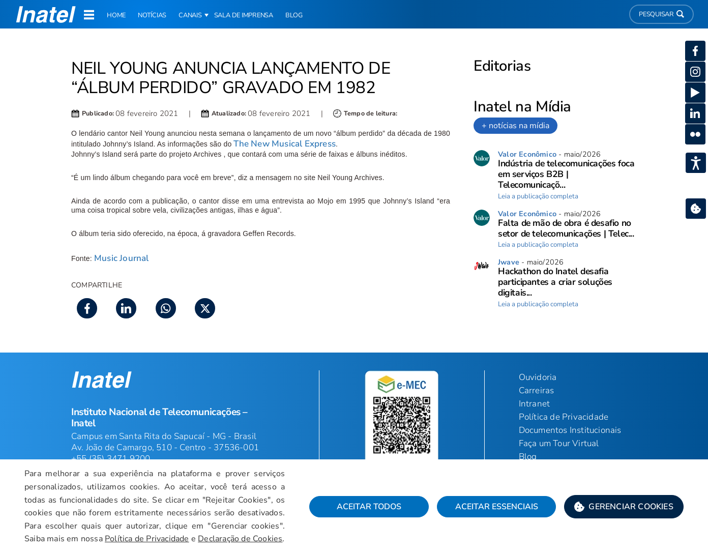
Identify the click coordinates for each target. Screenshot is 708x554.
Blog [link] (294, 15)
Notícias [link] (152, 15)
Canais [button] (190, 15)
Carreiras (536, 390)
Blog (528, 456)
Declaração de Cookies (240, 538)
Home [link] (116, 15)
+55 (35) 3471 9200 (111, 458)
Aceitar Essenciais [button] (496, 506)
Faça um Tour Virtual (559, 443)
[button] (624, 506)
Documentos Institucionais (570, 430)
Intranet (534, 404)
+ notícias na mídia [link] (515, 125)
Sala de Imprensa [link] (243, 15)
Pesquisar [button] (661, 14)
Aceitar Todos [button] (369, 506)
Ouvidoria (538, 377)
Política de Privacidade (147, 538)
